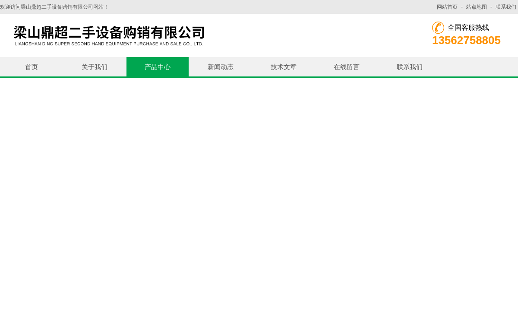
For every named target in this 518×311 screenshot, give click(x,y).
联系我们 (506, 7)
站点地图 (476, 7)
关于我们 (94, 66)
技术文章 (284, 66)
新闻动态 (221, 66)
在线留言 (347, 66)
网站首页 (447, 7)
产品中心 (158, 66)
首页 (31, 66)
